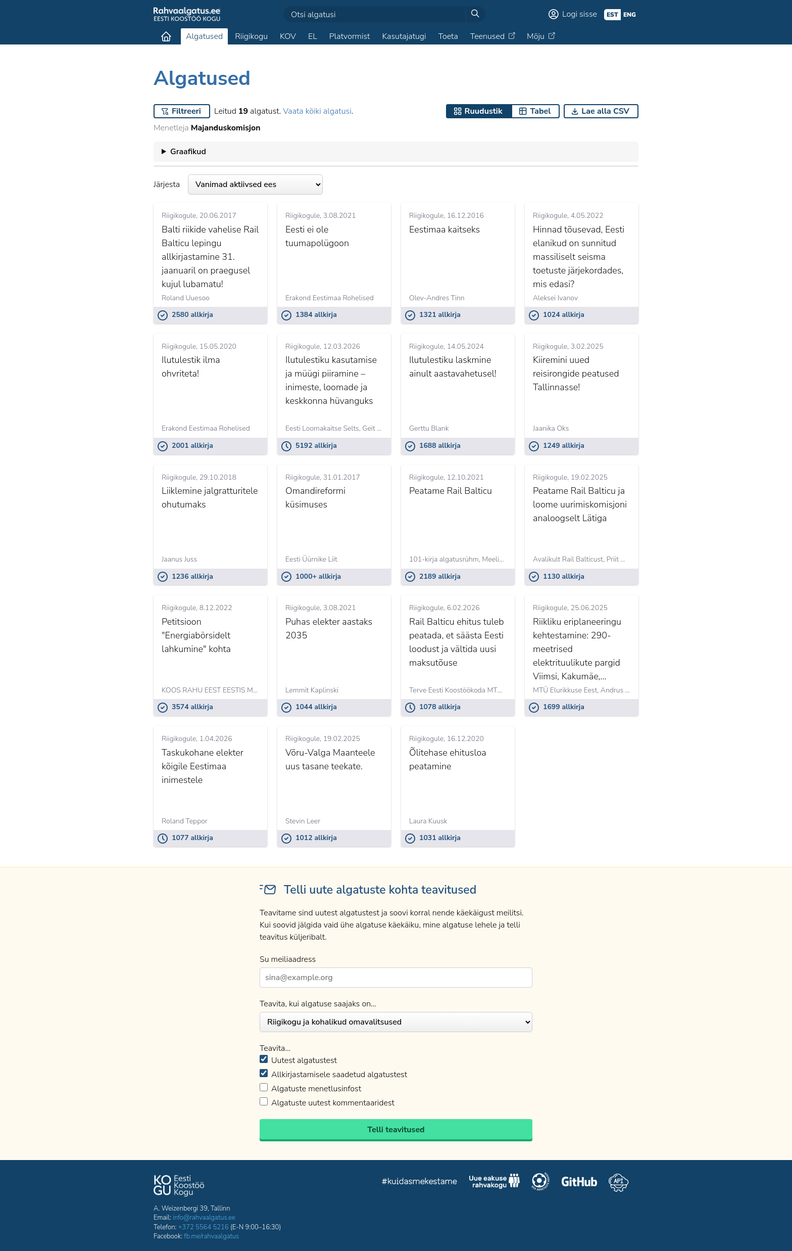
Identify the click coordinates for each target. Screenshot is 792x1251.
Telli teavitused (395, 1129)
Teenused (487, 36)
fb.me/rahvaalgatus (211, 1236)
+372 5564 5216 (203, 1227)
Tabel (540, 111)
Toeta (448, 36)
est (612, 15)
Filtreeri (186, 111)
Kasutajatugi (404, 36)
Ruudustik (484, 111)
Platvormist (349, 36)
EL (312, 36)
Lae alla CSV (605, 111)
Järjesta (238, 184)
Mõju (535, 36)
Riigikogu (251, 36)
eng (629, 15)
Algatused (204, 36)
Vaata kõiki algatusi (317, 111)
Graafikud (188, 151)
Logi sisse (579, 14)
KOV (288, 36)
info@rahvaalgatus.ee (204, 1217)
